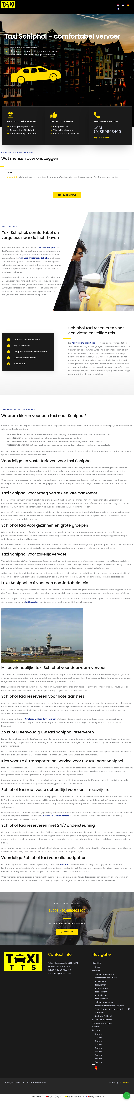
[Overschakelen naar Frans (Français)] (95, 1096)
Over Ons (26, 3)
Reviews (104, 3)
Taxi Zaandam (102, 998)
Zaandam (42, 716)
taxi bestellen (31, 599)
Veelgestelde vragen (78, 3)
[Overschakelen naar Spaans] (128, 4)
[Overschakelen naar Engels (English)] (54, 1096)
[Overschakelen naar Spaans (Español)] (74, 1096)
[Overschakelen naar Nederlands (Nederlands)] (36, 1096)
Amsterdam (31, 716)
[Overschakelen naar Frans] (118, 7)
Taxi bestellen (101, 988)
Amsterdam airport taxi (83, 340)
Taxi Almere (100, 981)
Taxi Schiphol (101, 995)
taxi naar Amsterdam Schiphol (34, 256)
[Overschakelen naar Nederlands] (118, 4)
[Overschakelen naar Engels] (123, 4)
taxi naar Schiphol (46, 245)
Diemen (57, 813)
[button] (101, 136)
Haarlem (52, 716)
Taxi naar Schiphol (103, 1016)
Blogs (97, 966)
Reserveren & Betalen (56, 3)
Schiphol (64, 862)
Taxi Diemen (100, 984)
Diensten (39, 3)
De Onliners (124, 1082)
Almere (65, 813)
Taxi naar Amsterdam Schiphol (109, 1005)
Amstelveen (47, 813)
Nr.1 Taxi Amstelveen (104, 1002)
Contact (93, 3)
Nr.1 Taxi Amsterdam (104, 974)
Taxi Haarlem (101, 991)
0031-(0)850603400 (107, 127)
